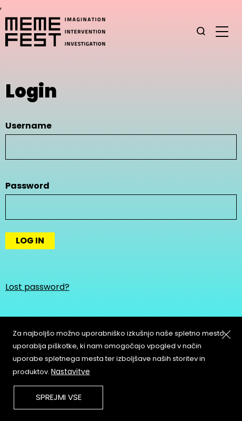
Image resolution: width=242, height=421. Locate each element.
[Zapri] (226, 334)
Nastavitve (70, 371)
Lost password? (37, 287)
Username (28, 126)
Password (27, 186)
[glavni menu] (222, 31)
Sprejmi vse (59, 397)
